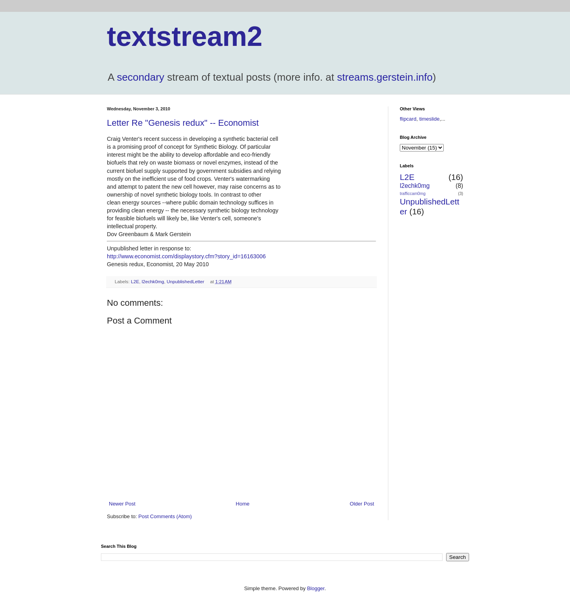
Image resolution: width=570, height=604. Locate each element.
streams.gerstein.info (385, 77)
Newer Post (122, 504)
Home (243, 504)
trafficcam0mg (413, 193)
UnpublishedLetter (185, 281)
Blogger (316, 588)
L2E (135, 281)
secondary (140, 77)
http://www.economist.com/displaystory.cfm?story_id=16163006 (186, 256)
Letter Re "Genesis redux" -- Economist (183, 123)
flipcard (408, 119)
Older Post (362, 504)
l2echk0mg (153, 281)
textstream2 (184, 36)
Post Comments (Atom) (165, 516)
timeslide (429, 119)
